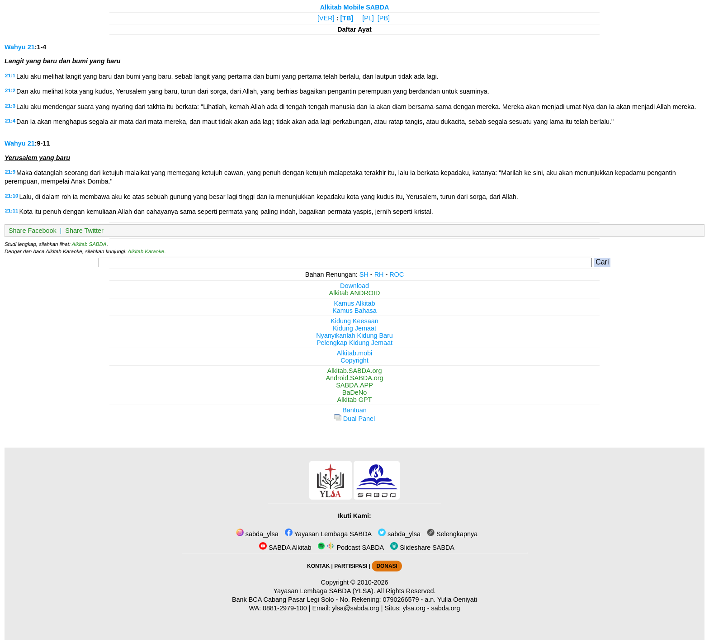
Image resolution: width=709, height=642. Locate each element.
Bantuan (354, 410)
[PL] (368, 18)
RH (379, 274)
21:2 (10, 90)
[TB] (346, 18)
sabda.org (445, 608)
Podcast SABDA (350, 547)
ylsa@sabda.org (355, 608)
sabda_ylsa (257, 534)
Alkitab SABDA (89, 244)
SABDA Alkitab (285, 547)
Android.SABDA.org (354, 378)
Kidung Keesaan (354, 321)
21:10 (11, 195)
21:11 (11, 210)
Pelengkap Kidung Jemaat (354, 342)
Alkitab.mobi (354, 353)
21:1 (10, 75)
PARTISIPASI (350, 566)
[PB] (384, 18)
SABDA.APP (354, 385)
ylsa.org (413, 608)
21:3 (10, 106)
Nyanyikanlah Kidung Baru (354, 335)
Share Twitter (84, 230)
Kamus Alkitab (354, 303)
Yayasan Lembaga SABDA (328, 534)
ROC (396, 274)
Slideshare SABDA (422, 547)
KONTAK (318, 566)
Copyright (354, 360)
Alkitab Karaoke (146, 251)
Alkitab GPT (354, 399)
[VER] (326, 18)
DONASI (386, 566)
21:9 (10, 172)
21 (31, 47)
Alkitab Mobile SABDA (354, 7)
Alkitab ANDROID (354, 293)
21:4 (10, 120)
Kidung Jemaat (354, 328)
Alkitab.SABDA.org (354, 370)
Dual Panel (354, 418)
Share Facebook (33, 230)
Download (354, 285)
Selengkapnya (452, 534)
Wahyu (15, 47)
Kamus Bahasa (354, 310)
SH (364, 274)
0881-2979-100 (285, 608)
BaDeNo (354, 392)
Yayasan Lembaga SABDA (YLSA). (324, 591)
